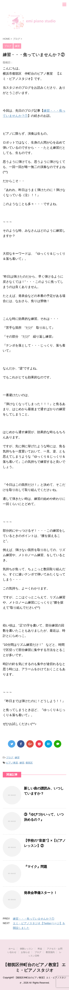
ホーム (11, 948)
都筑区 (29, 762)
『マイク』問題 (35, 867)
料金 (40, 948)
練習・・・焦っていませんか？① (33, 918)
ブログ (9, 757)
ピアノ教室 (12, 762)
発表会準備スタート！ (40, 893)
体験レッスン (26, 948)
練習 (17, 757)
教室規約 (50, 952)
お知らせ (25, 952)
